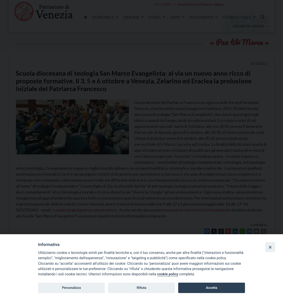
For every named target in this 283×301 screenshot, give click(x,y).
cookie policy (167, 274)
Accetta (211, 288)
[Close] (270, 247)
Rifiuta (141, 288)
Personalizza (71, 288)
